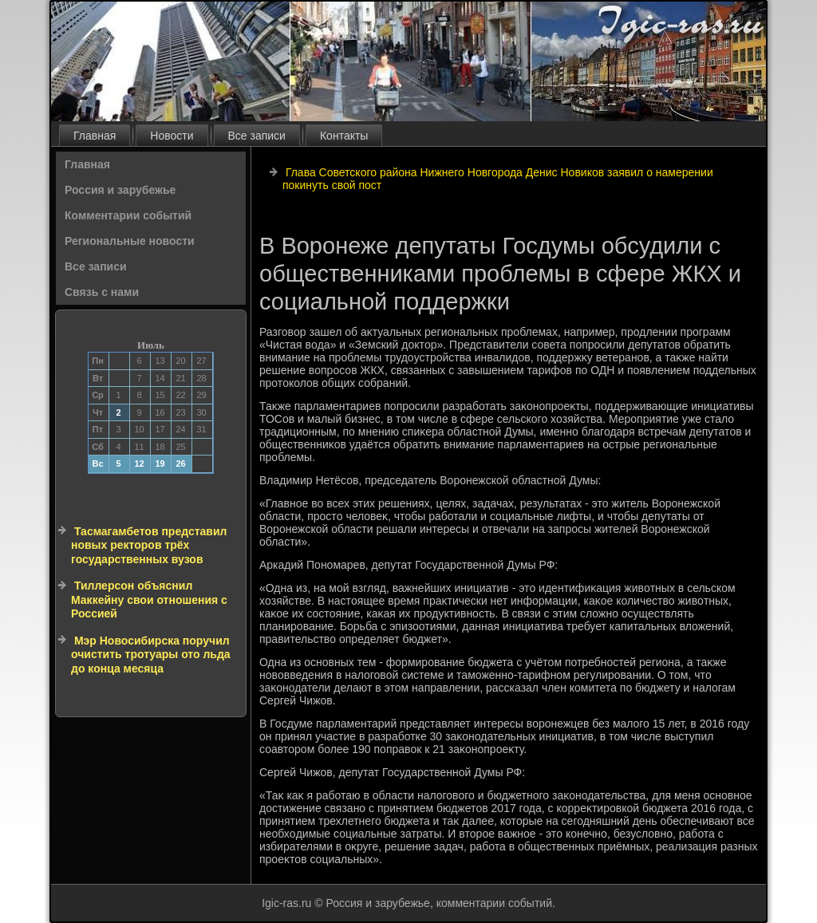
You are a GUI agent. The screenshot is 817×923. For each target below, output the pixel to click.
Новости (171, 135)
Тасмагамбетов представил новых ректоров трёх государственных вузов (149, 545)
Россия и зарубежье (120, 189)
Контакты (344, 135)
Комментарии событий (128, 215)
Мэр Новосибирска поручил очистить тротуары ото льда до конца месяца (151, 654)
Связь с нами (102, 292)
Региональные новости (130, 241)
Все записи (257, 135)
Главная (94, 135)
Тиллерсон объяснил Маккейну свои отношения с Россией (149, 599)
